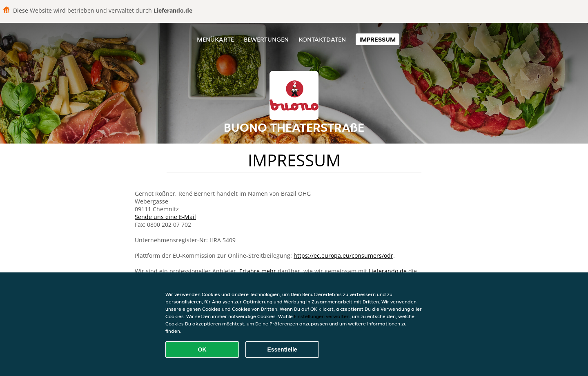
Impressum (377, 39)
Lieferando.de (388, 271)
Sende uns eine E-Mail (165, 217)
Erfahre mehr (257, 271)
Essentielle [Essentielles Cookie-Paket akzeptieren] (282, 349)
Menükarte (215, 39)
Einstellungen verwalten (322, 316)
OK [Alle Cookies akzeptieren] (202, 349)
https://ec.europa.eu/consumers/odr (343, 255)
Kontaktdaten (322, 39)
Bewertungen (266, 39)
